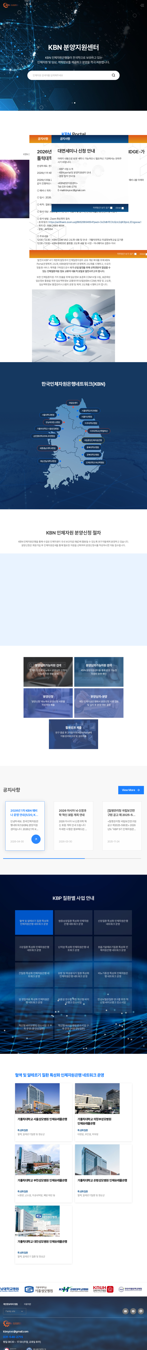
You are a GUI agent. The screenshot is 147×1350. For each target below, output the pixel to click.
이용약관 (27, 1304)
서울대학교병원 (48, 415)
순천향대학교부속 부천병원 (44, 436)
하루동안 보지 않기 (125, 254)
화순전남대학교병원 (48, 461)
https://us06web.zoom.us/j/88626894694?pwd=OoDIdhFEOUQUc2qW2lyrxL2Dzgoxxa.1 (95, 222)
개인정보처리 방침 (10, 1304)
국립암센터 (73, 403)
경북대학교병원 (93, 454)
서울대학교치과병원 (90, 411)
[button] (72, 102)
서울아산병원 (86, 417)
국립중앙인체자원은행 (93, 440)
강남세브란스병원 (53, 422)
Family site (15, 1311)
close (142, 254)
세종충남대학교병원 (48, 448)
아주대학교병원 (91, 423)
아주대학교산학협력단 (99, 431)
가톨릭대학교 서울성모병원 (48, 428)
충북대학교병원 (93, 447)
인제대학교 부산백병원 (95, 462)
